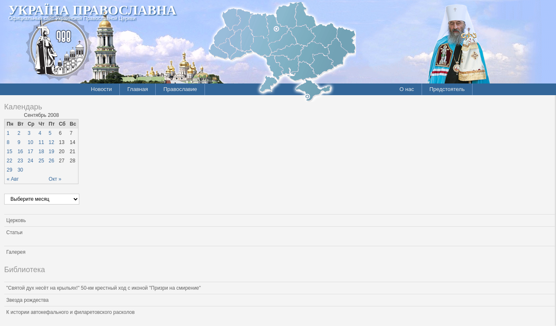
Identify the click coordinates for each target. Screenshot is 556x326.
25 (41, 161)
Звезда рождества (27, 300)
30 (20, 170)
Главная (137, 89)
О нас (406, 89)
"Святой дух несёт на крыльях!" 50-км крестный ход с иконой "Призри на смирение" (103, 288)
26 (51, 161)
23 (20, 161)
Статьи (14, 232)
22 (9, 161)
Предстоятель (447, 89)
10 (30, 142)
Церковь (16, 220)
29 (9, 170)
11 (41, 142)
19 (51, 151)
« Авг (13, 179)
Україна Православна (92, 10)
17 (30, 151)
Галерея (15, 252)
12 (51, 142)
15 (9, 151)
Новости (101, 89)
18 (41, 151)
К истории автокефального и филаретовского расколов (70, 312)
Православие (180, 89)
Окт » (55, 179)
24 (30, 161)
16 (20, 151)
